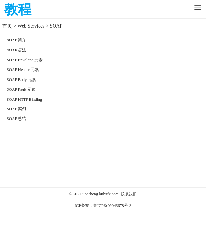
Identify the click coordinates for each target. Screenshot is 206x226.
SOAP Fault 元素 (21, 89)
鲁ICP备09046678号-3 (112, 205)
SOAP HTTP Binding (24, 99)
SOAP (56, 26)
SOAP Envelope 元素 (25, 59)
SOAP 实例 (16, 108)
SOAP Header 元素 (23, 69)
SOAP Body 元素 (21, 79)
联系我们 (129, 193)
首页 (7, 26)
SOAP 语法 (16, 50)
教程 (17, 9)
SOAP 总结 (16, 118)
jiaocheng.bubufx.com (100, 193)
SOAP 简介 (16, 40)
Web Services (31, 26)
